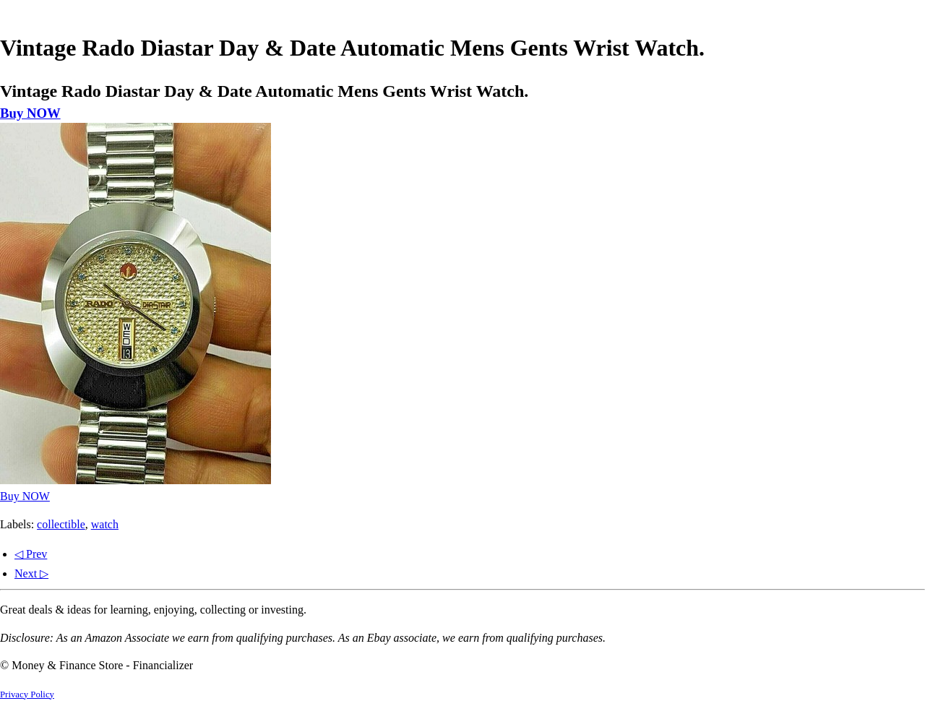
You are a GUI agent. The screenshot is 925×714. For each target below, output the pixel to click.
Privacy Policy (27, 694)
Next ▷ (31, 573)
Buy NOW (30, 113)
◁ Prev (30, 554)
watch (105, 524)
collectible (61, 524)
